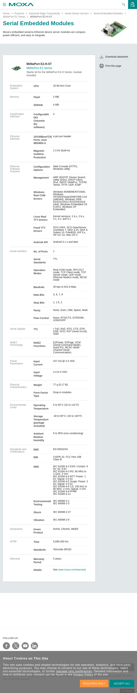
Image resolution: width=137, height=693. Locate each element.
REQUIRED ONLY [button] (94, 683)
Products (19, 13)
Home (6, 13)
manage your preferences (74, 671)
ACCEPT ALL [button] (122, 683)
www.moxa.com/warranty (72, 569)
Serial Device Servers (77, 13)
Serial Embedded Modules (108, 13)
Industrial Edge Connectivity (44, 13)
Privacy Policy (83, 674)
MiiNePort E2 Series (14, 16)
